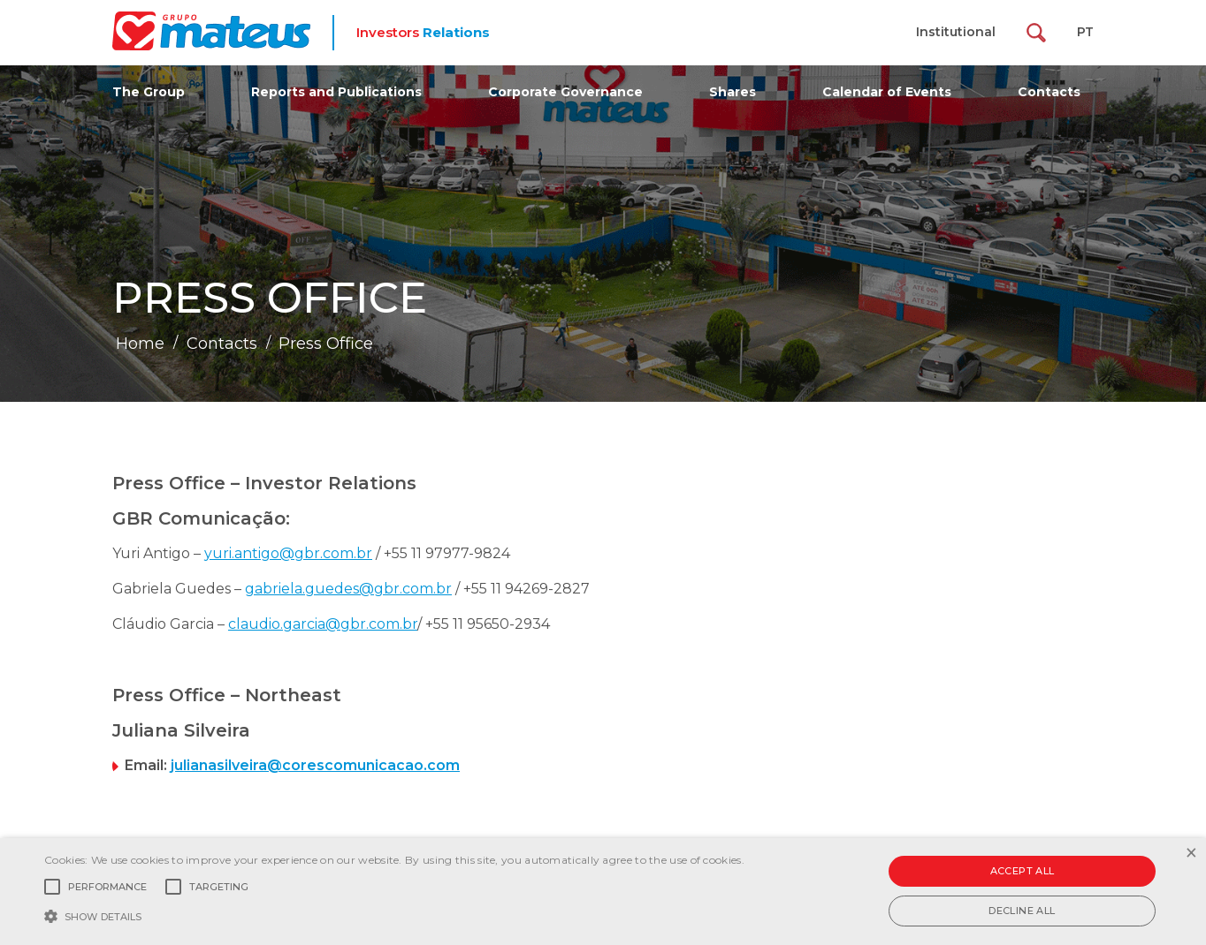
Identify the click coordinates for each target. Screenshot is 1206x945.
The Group (148, 92)
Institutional (956, 32)
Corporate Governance (565, 92)
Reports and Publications (336, 92)
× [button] (1190, 853)
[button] (394, 915)
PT (1085, 32)
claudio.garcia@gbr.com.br (322, 624)
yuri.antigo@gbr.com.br (288, 553)
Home (140, 343)
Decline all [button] (1021, 910)
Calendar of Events (886, 92)
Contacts (1049, 92)
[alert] (603, 891)
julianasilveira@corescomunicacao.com (315, 765)
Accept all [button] (1022, 871)
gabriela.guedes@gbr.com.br (348, 588)
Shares (732, 92)
